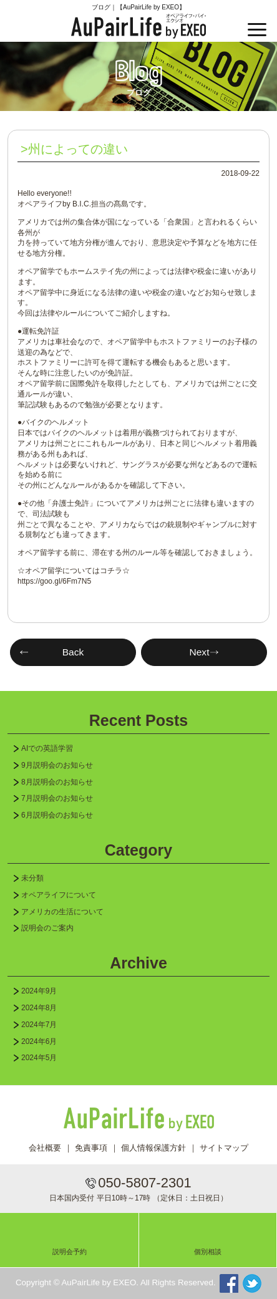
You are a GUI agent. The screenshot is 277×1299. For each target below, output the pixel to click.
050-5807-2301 (144, 1182)
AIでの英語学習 (47, 748)
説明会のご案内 (47, 928)
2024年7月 (39, 1024)
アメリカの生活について (62, 911)
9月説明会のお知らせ (57, 765)
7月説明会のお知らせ (57, 798)
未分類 (32, 878)
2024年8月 (39, 1007)
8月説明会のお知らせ (57, 782)
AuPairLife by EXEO (138, 26)
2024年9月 (39, 991)
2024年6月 (39, 1041)
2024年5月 (39, 1057)
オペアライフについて (58, 895)
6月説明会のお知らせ (57, 815)
